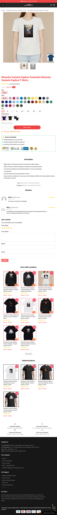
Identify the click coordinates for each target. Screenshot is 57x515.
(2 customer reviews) (14, 84)
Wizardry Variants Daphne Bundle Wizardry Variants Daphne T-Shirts (28, 383)
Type (2, 90)
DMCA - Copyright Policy (8, 465)
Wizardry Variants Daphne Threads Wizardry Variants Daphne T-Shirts (45, 289)
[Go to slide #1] (24, 66)
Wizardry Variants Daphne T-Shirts (38, 10)
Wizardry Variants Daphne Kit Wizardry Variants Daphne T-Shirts (11, 316)
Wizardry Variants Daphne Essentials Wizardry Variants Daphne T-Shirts (28, 343)
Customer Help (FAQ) (7, 485)
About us (4, 458)
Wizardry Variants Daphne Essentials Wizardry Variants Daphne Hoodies (10, 289)
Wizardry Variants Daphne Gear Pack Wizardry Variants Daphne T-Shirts (45, 383)
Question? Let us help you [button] (49, 513)
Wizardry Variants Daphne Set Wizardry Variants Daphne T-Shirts (10, 383)
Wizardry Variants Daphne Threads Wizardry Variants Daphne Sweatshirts (28, 289)
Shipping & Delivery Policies (9, 475)
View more (28, 354)
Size (2, 108)
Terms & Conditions (7, 460)
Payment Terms (6, 478)
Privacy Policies (6, 463)
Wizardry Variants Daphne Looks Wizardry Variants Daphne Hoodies (45, 316)
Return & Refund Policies (8, 480)
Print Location (5, 114)
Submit (5, 260)
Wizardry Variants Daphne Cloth (16, 10)
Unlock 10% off (53, 508)
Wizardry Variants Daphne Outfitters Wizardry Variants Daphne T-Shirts (28, 316)
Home (3, 10)
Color (2, 95)
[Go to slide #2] (33, 66)
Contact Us (5, 482)
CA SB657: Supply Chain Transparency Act (13, 467)
